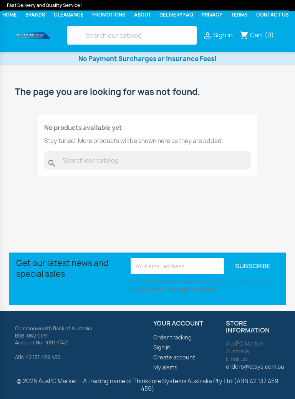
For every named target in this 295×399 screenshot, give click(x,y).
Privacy (212, 15)
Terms (239, 15)
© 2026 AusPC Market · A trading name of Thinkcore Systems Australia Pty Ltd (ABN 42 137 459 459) (147, 385)
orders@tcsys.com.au (255, 366)
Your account (178, 323)
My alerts (165, 367)
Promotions (109, 15)
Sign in (162, 347)
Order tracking (172, 337)
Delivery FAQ (176, 15)
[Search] (132, 35)
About (142, 15)
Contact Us (272, 15)
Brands (35, 15)
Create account (174, 357)
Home (9, 15)
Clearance (69, 15)
